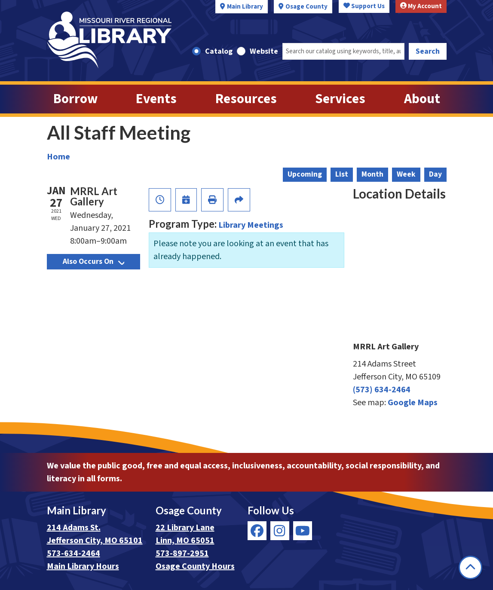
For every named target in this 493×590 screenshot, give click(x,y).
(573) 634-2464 (381, 390)
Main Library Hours (83, 566)
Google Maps (413, 403)
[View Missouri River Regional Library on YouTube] (302, 530)
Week (406, 174)
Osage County (306, 6)
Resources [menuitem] (246, 99)
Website (264, 51)
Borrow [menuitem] (75, 99)
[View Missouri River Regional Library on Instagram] (279, 530)
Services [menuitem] (340, 99)
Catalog (219, 51)
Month (372, 174)
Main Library (245, 6)
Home (58, 157)
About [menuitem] (422, 99)
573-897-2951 (182, 553)
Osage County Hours (195, 566)
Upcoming (305, 174)
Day (435, 174)
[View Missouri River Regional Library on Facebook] (257, 530)
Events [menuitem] (156, 99)
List (341, 174)
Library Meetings (250, 225)
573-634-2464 (73, 553)
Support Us (364, 6)
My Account (421, 6)
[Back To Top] (470, 567)
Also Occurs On (93, 261)
